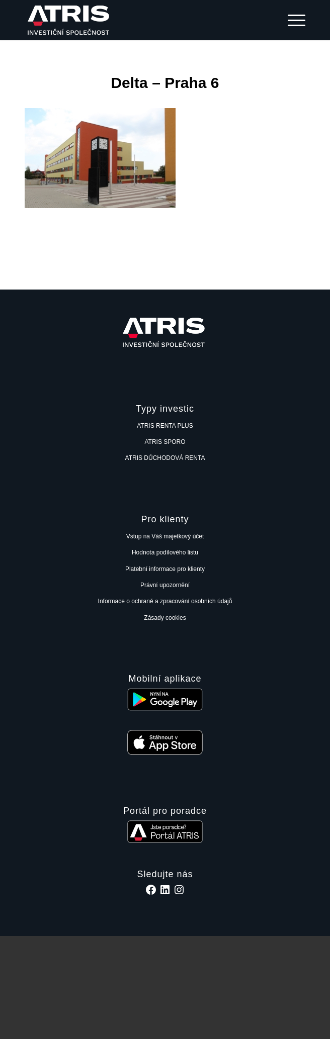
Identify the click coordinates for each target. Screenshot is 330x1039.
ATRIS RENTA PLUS (165, 425)
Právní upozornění (165, 585)
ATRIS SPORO (164, 441)
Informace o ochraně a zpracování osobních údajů (165, 601)
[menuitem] (291, 20)
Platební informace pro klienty (165, 569)
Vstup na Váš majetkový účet (165, 536)
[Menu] (291, 20)
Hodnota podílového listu (165, 552)
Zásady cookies (165, 617)
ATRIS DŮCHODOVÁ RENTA (165, 457)
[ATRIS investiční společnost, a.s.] (137, 20)
